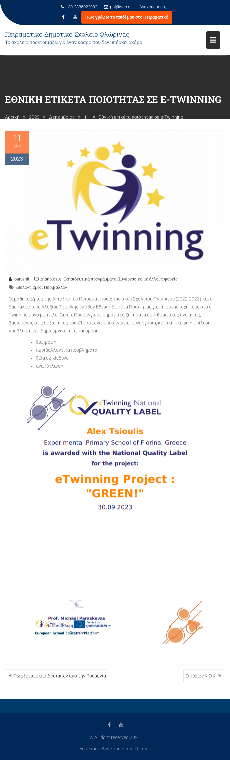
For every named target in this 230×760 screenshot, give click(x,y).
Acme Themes (136, 748)
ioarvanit (19, 280)
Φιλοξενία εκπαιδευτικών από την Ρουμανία (59, 675)
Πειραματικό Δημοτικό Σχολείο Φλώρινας (67, 34)
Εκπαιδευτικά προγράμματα (89, 280)
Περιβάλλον (55, 288)
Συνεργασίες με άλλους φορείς (148, 280)
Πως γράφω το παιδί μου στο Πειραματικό (126, 17)
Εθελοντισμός (28, 288)
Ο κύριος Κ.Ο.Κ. (201, 675)
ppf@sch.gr (118, 6)
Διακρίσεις (50, 280)
